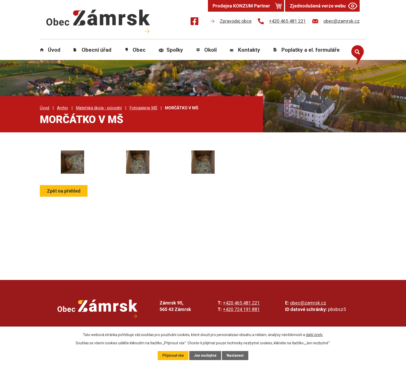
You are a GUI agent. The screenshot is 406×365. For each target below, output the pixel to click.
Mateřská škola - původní (99, 107)
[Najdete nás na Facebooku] (194, 22)
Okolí (210, 50)
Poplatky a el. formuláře (310, 50)
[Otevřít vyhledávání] (356, 54)
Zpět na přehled (64, 191)
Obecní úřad (96, 50)
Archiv (62, 107)
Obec (139, 50)
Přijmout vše (173, 355)
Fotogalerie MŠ (143, 107)
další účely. (314, 335)
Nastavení (235, 355)
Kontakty (249, 50)
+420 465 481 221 (241, 303)
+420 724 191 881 (241, 309)
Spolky (174, 50)
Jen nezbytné (205, 355)
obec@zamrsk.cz (308, 303)
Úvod (54, 50)
